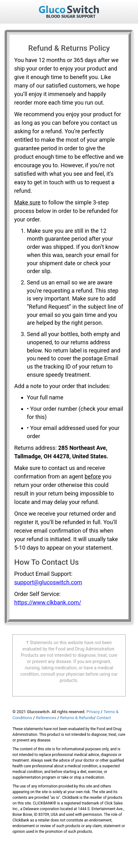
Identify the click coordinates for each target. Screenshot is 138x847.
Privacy (93, 711)
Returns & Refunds (77, 717)
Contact (104, 717)
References (46, 717)
